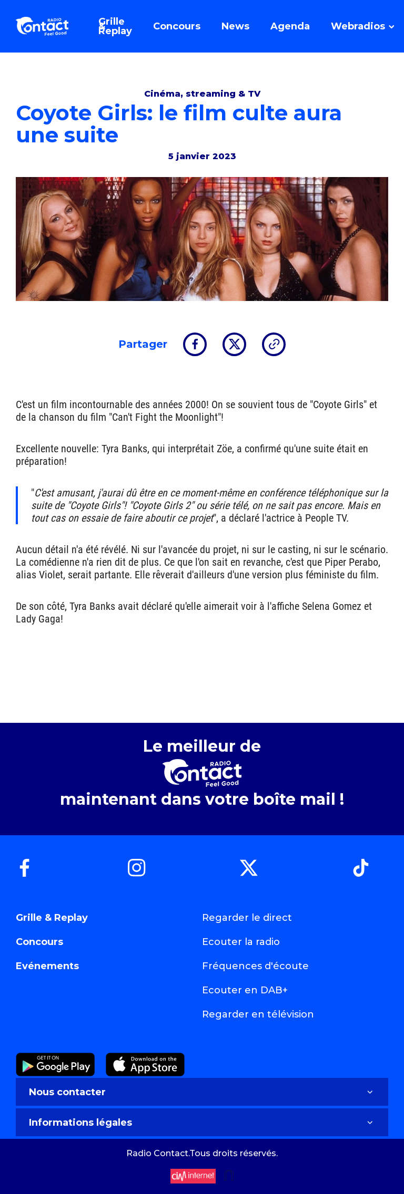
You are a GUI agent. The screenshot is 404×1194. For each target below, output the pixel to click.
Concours (39, 942)
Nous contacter (202, 1092)
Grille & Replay (52, 917)
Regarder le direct (247, 917)
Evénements (47, 966)
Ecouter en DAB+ (245, 990)
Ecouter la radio (241, 942)
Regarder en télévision (258, 1014)
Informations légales (202, 1122)
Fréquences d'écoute (255, 966)
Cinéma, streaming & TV (202, 94)
